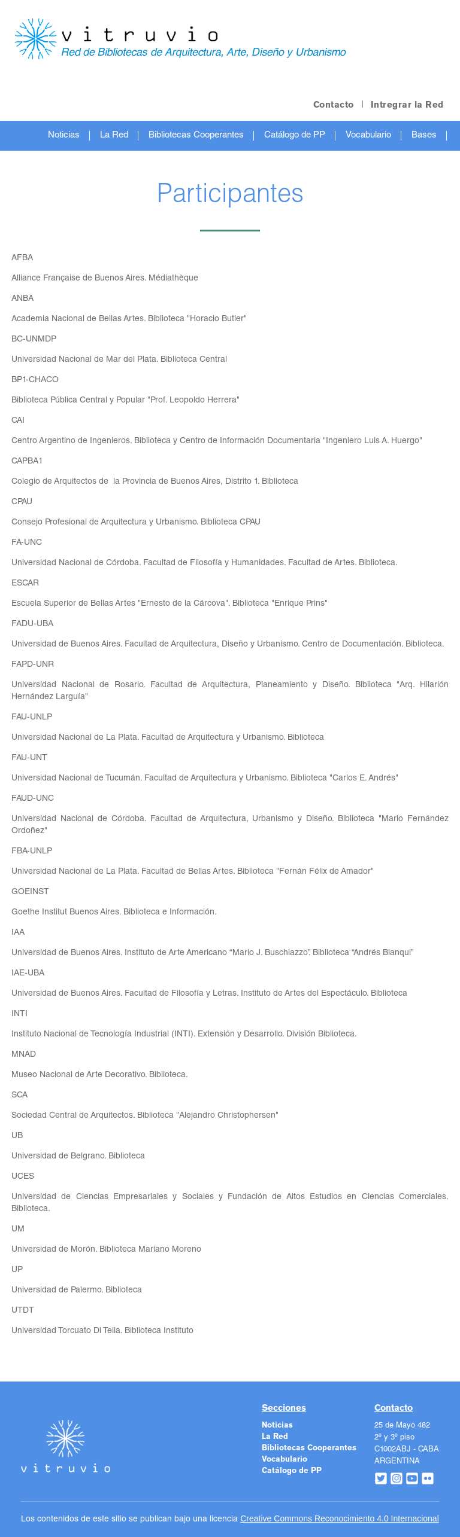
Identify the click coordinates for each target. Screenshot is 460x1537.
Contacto (333, 105)
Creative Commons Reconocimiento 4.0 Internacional (339, 1518)
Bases (424, 135)
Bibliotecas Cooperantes (196, 135)
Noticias (64, 135)
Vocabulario (368, 135)
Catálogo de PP (294, 135)
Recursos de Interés (242, 165)
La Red (114, 135)
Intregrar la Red (407, 105)
